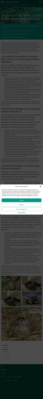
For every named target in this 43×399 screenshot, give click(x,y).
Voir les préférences (21, 209)
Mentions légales (21, 212)
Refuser (21, 204)
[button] (40, 186)
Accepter (21, 200)
